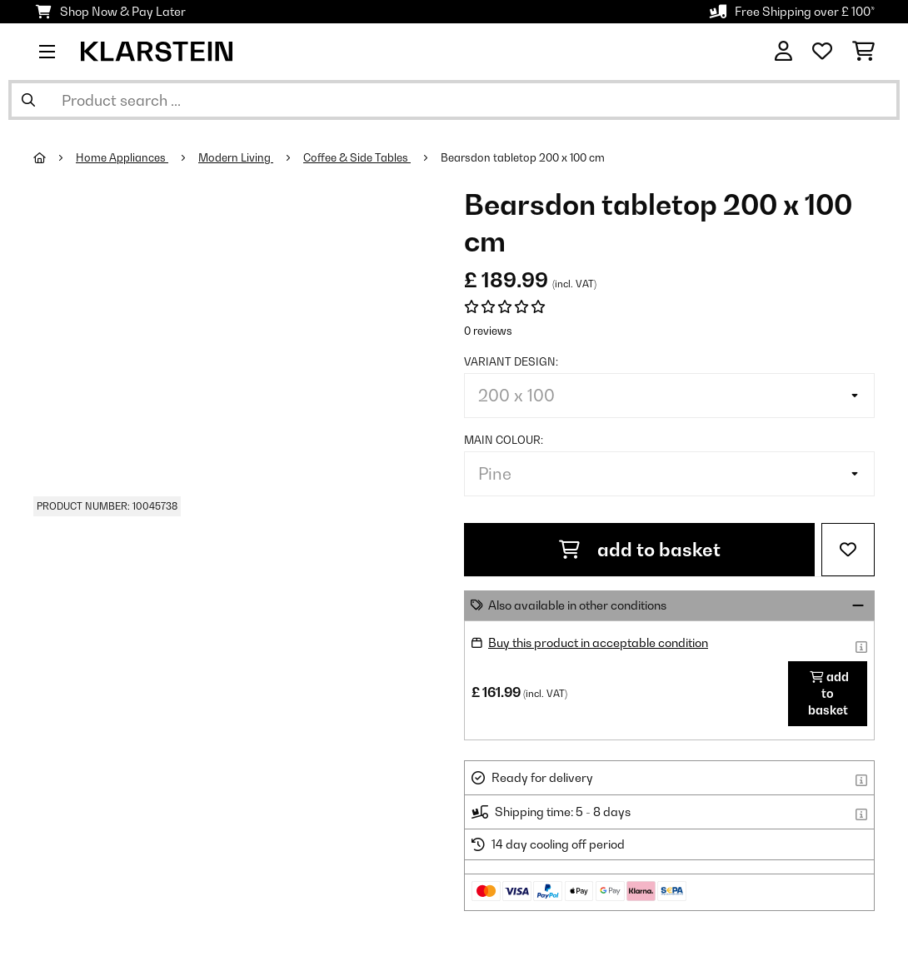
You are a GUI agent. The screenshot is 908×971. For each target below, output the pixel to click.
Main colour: (503, 439)
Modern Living (235, 157)
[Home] (54, 157)
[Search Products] (454, 100)
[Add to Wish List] (848, 549)
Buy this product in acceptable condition (598, 642)
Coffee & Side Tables (357, 157)
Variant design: (511, 361)
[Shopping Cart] (863, 52)
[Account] (783, 52)
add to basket (640, 549)
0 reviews (488, 330)
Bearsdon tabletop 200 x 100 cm (523, 157)
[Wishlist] (822, 52)
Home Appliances (122, 157)
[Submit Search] (28, 100)
